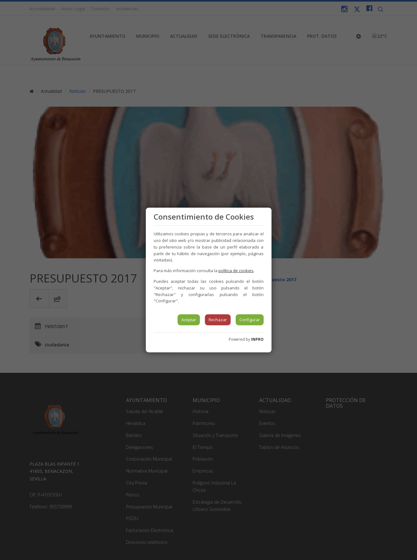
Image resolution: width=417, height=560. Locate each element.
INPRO (257, 339)
